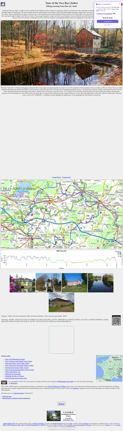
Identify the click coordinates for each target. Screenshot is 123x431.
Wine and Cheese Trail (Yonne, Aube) (17, 363)
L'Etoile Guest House (38, 423)
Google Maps (56, 177)
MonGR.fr (14, 383)
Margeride (88, 425)
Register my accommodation (105, 13)
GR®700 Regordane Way (33, 425)
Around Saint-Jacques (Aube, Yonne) (17, 368)
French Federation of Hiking (57, 386)
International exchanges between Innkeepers (16, 398)
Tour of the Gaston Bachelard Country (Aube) (19, 370)
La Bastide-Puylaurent (57, 423)
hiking (107, 425)
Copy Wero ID (107, 21)
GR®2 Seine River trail (12, 372)
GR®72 (23, 425)
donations (76, 388)
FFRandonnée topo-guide (65, 381)
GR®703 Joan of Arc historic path (16, 378)
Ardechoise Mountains (79, 425)
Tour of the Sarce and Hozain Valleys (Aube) (19, 365)
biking (118, 425)
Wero (113, 9)
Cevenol (69, 425)
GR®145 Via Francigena (13, 374)
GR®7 (4, 425)
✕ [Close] (119, 4)
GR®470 (42, 425)
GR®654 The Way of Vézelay (14, 376)
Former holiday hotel (9, 423)
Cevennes (85, 423)
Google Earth (66, 177)
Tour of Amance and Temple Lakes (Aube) (18, 361)
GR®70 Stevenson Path (13, 425)
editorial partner (19, 393)
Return (61, 404)
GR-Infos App (6, 396)
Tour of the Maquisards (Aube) (15, 359)
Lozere (70, 423)
